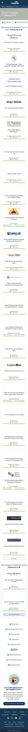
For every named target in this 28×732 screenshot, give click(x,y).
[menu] (2, 3)
